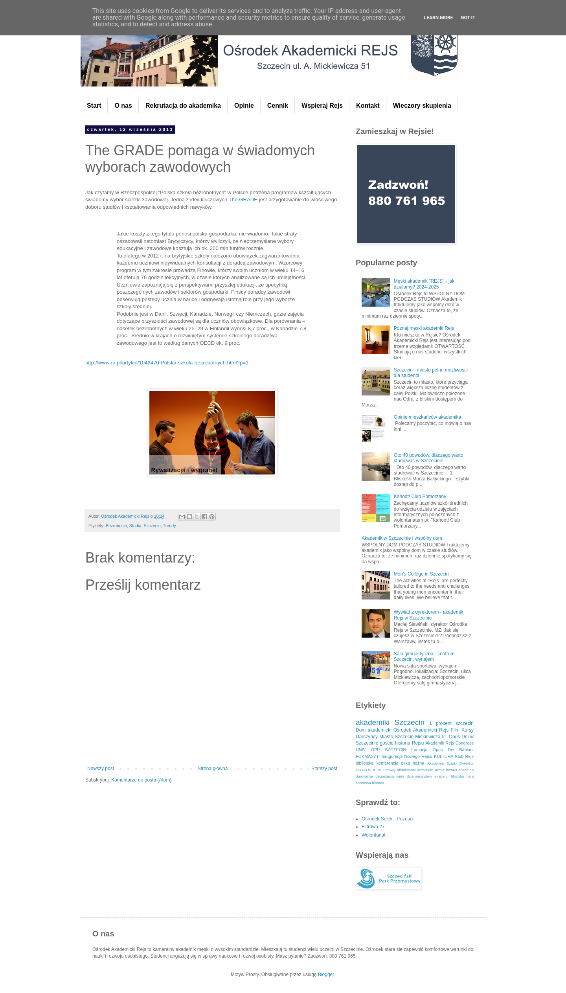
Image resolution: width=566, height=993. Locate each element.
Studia (135, 525)
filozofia (457, 776)
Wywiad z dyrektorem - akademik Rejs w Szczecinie (428, 614)
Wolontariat (373, 835)
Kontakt (368, 105)
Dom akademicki (373, 730)
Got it (468, 17)
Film (454, 730)
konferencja (388, 763)
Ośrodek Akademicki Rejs (420, 730)
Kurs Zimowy (384, 770)
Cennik (277, 105)
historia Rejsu (409, 743)
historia (378, 783)
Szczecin (151, 525)
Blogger (326, 974)
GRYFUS (363, 770)
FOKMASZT (367, 756)
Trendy (169, 525)
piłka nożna (412, 763)
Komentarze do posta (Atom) (141, 780)
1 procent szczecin (451, 723)
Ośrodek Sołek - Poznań (387, 819)
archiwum (425, 770)
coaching (466, 770)
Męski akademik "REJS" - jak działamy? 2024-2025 (424, 283)
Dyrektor (466, 763)
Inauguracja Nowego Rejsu (406, 756)
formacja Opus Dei (432, 749)
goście (386, 743)
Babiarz (466, 749)
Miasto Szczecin (396, 736)
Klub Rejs (464, 756)
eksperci (441, 776)
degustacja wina (389, 776)
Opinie (244, 105)
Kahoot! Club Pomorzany (420, 496)
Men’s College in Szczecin (421, 574)
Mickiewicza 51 (431, 736)
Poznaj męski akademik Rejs (424, 328)
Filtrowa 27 (373, 826)
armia (440, 770)
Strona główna (213, 768)
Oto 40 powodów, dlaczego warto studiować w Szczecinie (428, 457)
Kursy (467, 730)
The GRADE (242, 199)
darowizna (364, 776)
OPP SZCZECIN (388, 749)
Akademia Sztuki (442, 763)
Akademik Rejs (439, 743)
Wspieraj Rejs (322, 105)
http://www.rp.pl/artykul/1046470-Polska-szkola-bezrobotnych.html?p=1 (166, 363)
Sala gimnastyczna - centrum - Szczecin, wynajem (426, 656)
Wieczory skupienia (422, 105)
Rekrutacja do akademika (183, 105)
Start (94, 105)
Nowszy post (100, 768)
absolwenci (406, 770)
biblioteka (365, 763)
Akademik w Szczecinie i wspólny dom (402, 538)
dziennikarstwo (419, 776)
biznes (451, 770)
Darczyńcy (367, 736)
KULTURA (444, 756)
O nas (123, 105)
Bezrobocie (116, 525)
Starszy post (324, 768)
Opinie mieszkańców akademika (427, 417)
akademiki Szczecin (390, 722)
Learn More (438, 17)
